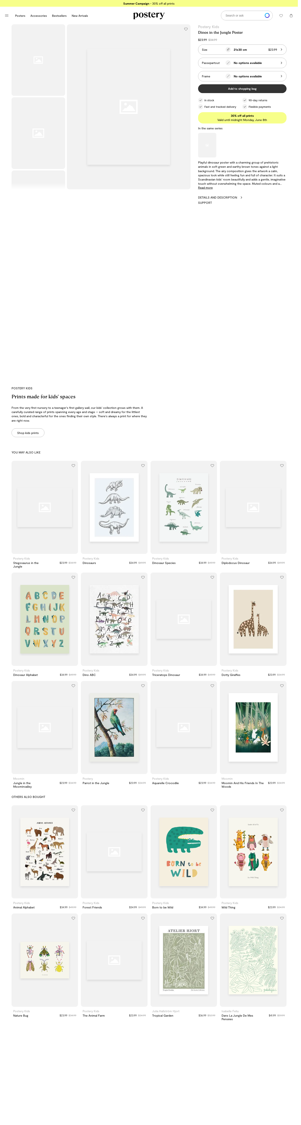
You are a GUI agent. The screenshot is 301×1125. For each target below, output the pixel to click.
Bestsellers (59, 15)
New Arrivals (80, 15)
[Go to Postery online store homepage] (149, 15)
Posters (20, 15)
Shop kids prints (28, 433)
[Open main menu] (6, 15)
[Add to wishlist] (186, 29)
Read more (205, 187)
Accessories (38, 15)
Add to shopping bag (242, 88)
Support (205, 202)
